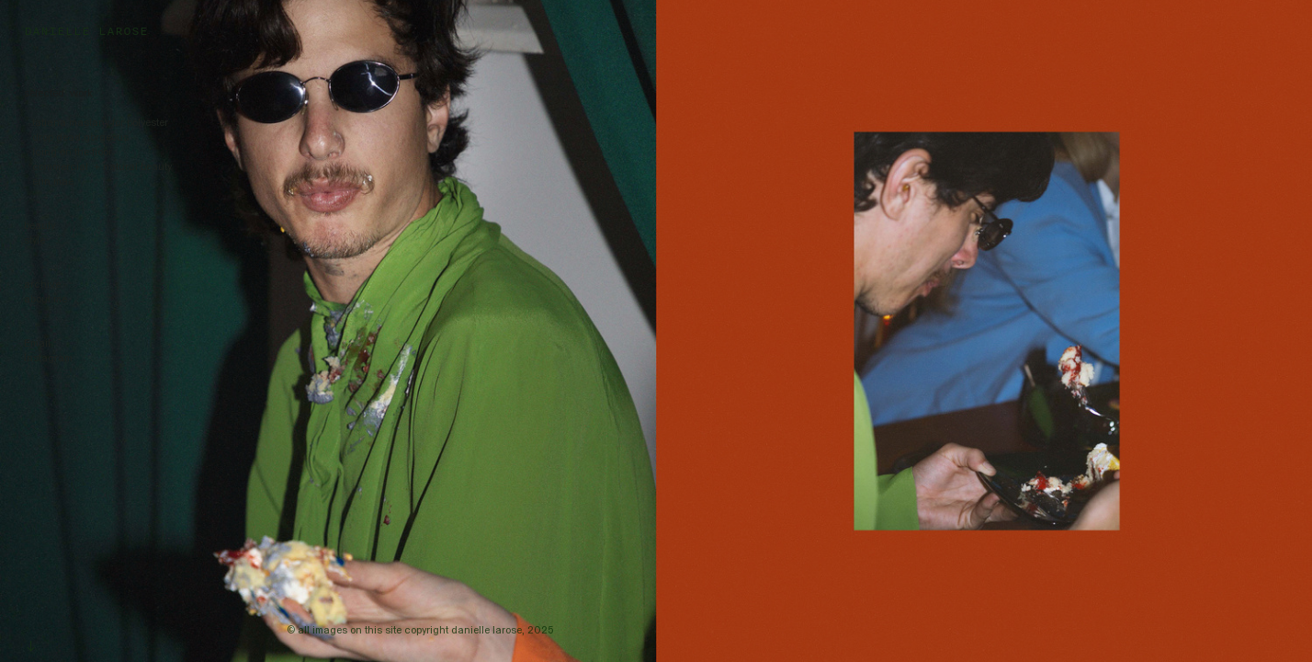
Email (37, 343)
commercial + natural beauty (100, 167)
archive (42, 284)
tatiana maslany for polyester (96, 123)
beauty (39, 226)
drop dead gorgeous (76, 137)
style (34, 240)
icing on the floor (70, 152)
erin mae (51, 181)
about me (45, 299)
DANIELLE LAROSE (86, 30)
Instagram (48, 358)
